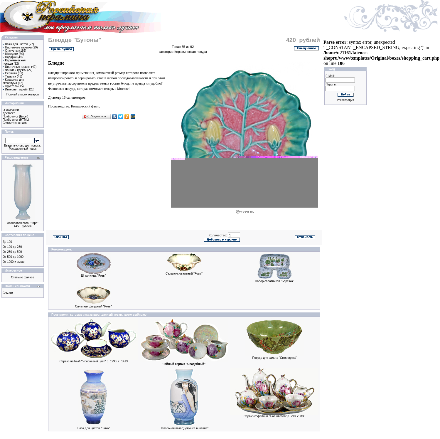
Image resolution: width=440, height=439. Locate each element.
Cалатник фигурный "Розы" (93, 306)
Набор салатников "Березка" (274, 281)
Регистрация (345, 100)
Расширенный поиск (22, 148)
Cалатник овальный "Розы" (184, 273)
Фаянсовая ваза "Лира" (22, 223)
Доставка (9, 113)
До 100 (7, 241)
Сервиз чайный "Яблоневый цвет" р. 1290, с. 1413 (94, 361)
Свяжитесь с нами (15, 123)
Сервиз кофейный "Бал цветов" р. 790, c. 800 (274, 416)
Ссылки (8, 293)
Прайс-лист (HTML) (16, 119)
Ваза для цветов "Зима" (93, 428)
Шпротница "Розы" (93, 275)
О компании (11, 110)
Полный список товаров (22, 94)
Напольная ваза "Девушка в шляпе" (184, 428)
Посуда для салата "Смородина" (274, 357)
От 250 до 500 (12, 251)
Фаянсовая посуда (61, 89)
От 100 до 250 (12, 246)
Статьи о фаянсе (22, 277)
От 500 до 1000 (13, 256)
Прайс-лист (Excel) (15, 116)
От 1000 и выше (14, 261)
